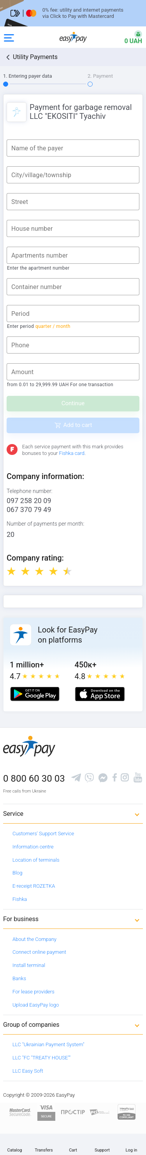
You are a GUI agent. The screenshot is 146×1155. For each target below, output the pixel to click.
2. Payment (100, 76)
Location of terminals (36, 860)
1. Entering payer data (27, 76)
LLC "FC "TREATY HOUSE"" (41, 1058)
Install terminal (28, 965)
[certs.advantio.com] (126, 1112)
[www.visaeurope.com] (46, 1112)
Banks (19, 978)
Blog (17, 873)
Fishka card (71, 453)
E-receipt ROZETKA (33, 886)
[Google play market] (35, 694)
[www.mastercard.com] (20, 1112)
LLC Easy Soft (27, 1071)
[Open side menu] (9, 37)
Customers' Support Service (43, 833)
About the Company (34, 939)
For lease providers (33, 992)
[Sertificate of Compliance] (100, 1112)
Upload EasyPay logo (35, 1005)
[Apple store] (100, 694)
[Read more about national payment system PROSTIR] (73, 1112)
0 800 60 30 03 (34, 778)
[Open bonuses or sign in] (128, 37)
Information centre (32, 847)
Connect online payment (39, 952)
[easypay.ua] (73, 37)
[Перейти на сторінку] (73, 13)
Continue (73, 403)
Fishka (19, 899)
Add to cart (77, 425)
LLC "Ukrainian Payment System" (48, 1044)
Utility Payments (35, 57)
